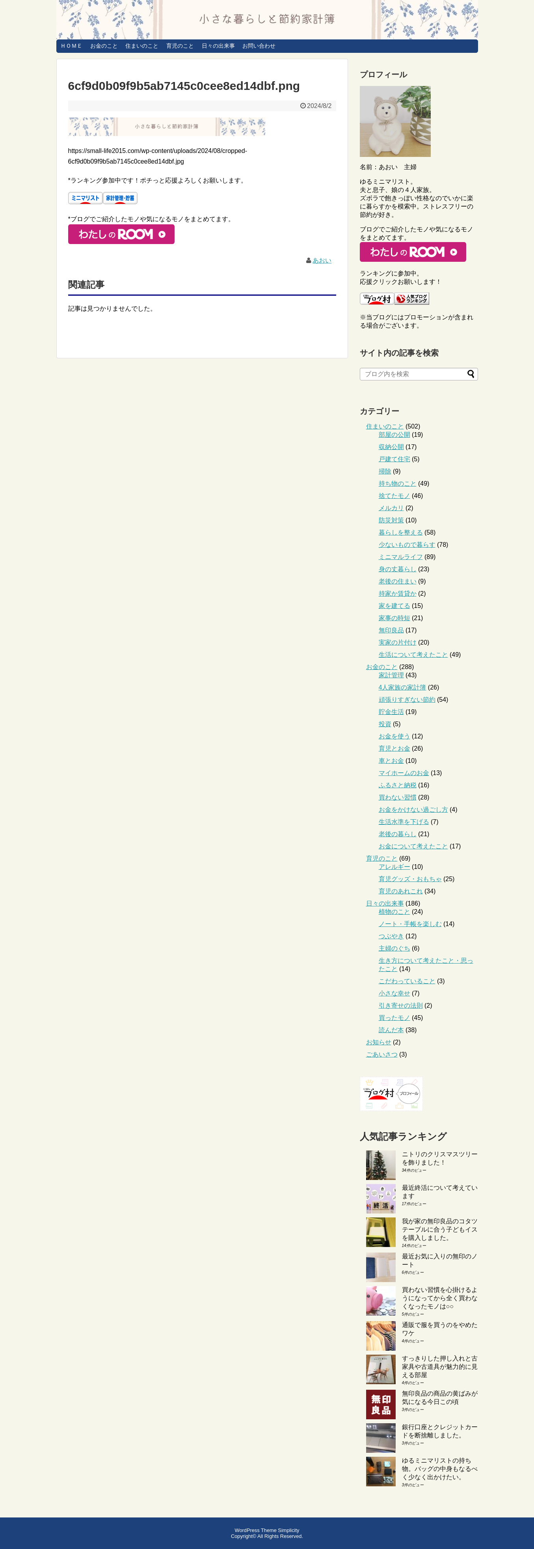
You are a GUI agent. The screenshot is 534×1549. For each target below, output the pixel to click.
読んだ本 (391, 1030)
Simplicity (288, 1530)
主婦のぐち (394, 948)
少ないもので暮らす (407, 544)
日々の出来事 (218, 46)
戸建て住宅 (394, 459)
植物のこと (394, 911)
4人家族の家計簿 (402, 687)
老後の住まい (398, 581)
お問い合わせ (258, 46)
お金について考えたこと (413, 846)
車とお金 (391, 760)
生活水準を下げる (404, 821)
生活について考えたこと (413, 654)
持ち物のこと (398, 483)
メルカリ (391, 508)
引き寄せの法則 (401, 1005)
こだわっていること (407, 981)
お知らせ (378, 1042)
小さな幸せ (394, 993)
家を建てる (394, 605)
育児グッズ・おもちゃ (410, 879)
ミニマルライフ (401, 557)
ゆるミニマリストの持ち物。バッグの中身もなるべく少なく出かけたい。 (440, 1468)
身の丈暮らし (398, 569)
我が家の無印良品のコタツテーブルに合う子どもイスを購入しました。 (440, 1229)
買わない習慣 (398, 797)
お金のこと (104, 46)
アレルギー (394, 866)
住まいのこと (141, 46)
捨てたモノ (394, 495)
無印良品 (391, 630)
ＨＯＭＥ (71, 46)
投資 (385, 724)
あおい (322, 260)
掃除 (385, 471)
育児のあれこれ (401, 891)
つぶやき (391, 936)
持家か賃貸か (398, 593)
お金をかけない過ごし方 (413, 809)
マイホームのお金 (404, 773)
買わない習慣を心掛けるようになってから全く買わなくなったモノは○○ (440, 1298)
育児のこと (180, 46)
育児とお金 (394, 748)
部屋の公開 (394, 434)
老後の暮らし (398, 834)
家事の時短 (394, 618)
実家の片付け (398, 642)
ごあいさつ (382, 1054)
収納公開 (391, 447)
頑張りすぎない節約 (407, 699)
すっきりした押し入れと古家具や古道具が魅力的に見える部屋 (440, 1366)
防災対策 (391, 520)
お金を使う (394, 736)
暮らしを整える (401, 532)
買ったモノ (394, 1017)
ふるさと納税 (398, 785)
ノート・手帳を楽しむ (410, 924)
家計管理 (391, 675)
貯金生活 (391, 711)
